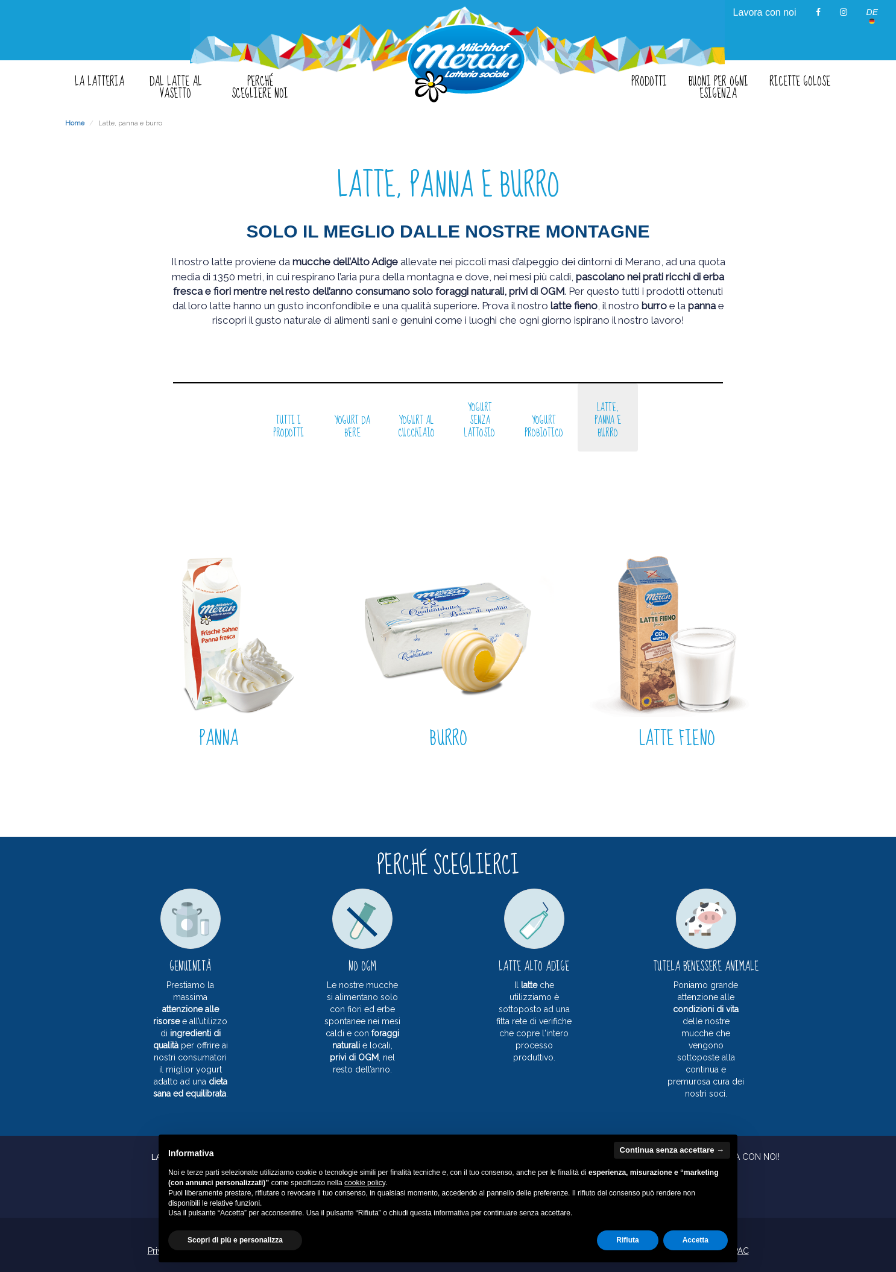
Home (74, 123)
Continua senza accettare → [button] (672, 1149)
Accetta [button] (695, 1240)
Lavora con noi (765, 12)
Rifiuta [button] (627, 1240)
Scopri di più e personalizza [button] (235, 1240)
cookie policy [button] (364, 1183)
